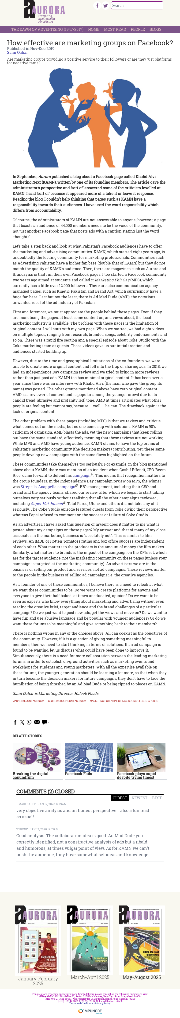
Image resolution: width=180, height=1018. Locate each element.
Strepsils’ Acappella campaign (48, 486)
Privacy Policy (103, 1003)
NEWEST (139, 797)
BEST (157, 797)
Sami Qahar (17, 52)
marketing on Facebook (28, 701)
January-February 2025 (38, 980)
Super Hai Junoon (47, 503)
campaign (81, 475)
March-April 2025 (90, 977)
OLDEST (120, 797)
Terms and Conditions (81, 1003)
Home (93, 29)
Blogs (155, 29)
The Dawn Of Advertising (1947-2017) (47, 29)
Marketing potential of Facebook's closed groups (124, 701)
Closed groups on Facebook (67, 701)
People (138, 29)
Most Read (115, 29)
